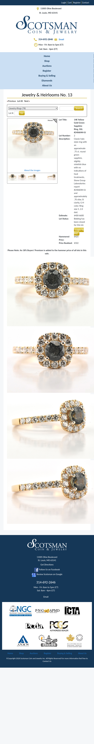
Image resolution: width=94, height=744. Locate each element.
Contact (85, 2)
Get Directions (47, 564)
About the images (32, 170)
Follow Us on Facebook (47, 569)
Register (76, 2)
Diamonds (47, 80)
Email (58, 39)
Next (27, 101)
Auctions (46, 65)
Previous (11, 101)
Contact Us (47, 661)
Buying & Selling (46, 75)
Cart (70, 2)
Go (21, 113)
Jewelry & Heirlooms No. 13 (47, 95)
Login (63, 2)
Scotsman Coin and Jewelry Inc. (32, 658)
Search (78, 108)
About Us (47, 85)
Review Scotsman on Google (47, 574)
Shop (47, 61)
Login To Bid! (79, 231)
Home (47, 56)
